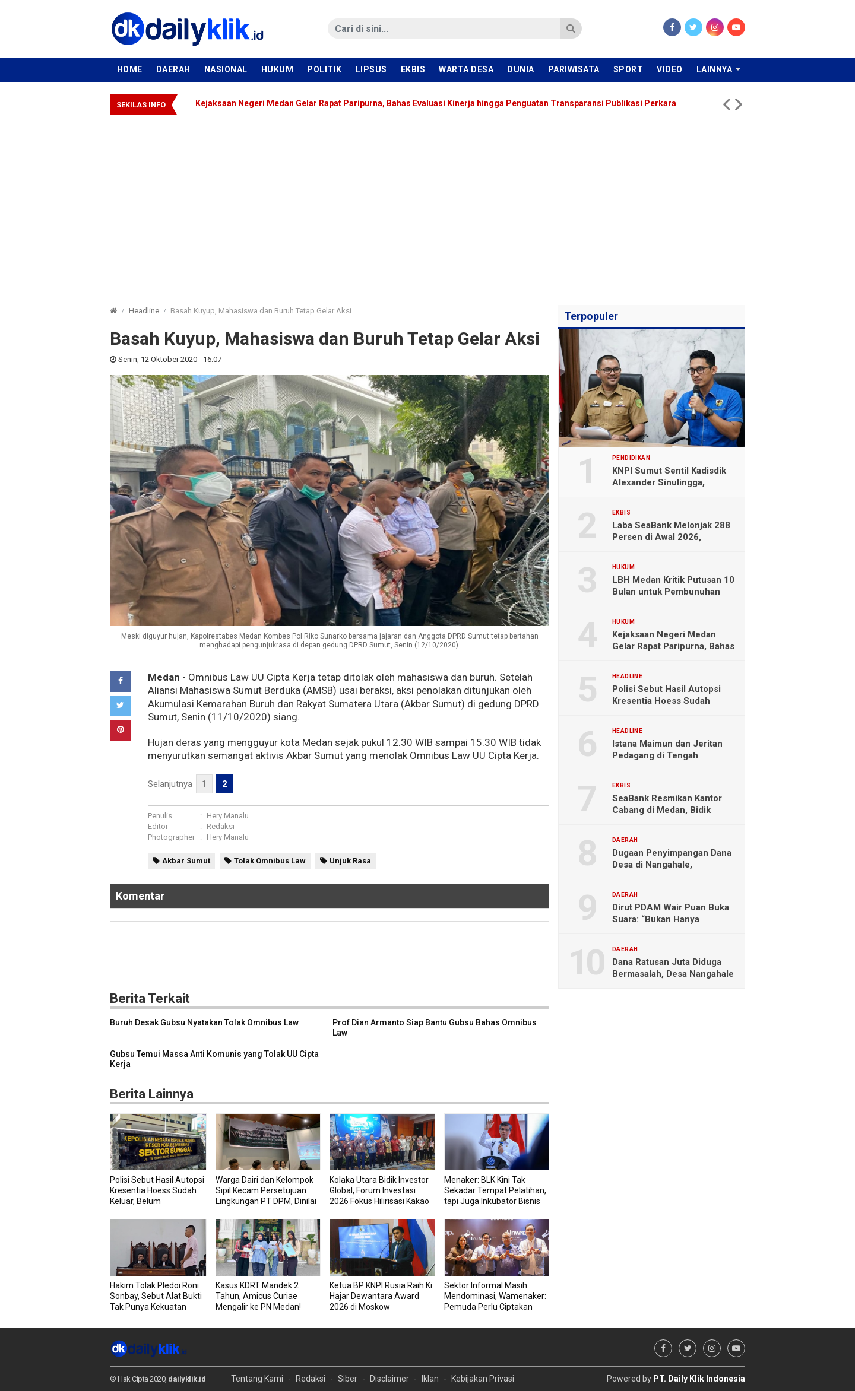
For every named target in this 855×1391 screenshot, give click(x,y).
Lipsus (371, 69)
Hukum (277, 69)
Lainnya (714, 69)
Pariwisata (574, 69)
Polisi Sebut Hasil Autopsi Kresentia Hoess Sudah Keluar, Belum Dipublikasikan (672, 701)
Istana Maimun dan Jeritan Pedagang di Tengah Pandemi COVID (667, 755)
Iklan (430, 1378)
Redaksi (221, 826)
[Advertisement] (427, 204)
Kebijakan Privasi (482, 1378)
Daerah (173, 69)
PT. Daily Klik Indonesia (699, 1378)
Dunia (520, 69)
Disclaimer (389, 1378)
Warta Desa (466, 69)
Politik (324, 69)
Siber (347, 1378)
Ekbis (413, 69)
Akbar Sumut (186, 860)
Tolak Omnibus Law (270, 860)
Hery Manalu (228, 815)
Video (670, 69)
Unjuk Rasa (350, 860)
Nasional (226, 69)
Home (129, 69)
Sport (628, 69)
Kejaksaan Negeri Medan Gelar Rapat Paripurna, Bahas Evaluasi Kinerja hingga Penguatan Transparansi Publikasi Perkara (435, 103)
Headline (144, 310)
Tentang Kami (257, 1378)
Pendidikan (631, 458)
